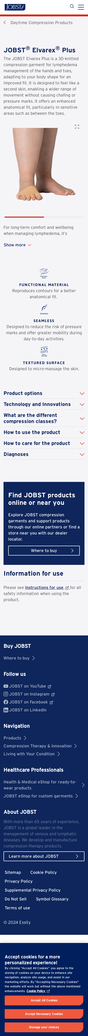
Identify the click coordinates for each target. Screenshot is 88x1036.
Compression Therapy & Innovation (40, 745)
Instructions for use (47, 587)
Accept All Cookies (44, 1000)
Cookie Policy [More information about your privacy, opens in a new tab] (38, 991)
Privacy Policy (19, 881)
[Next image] (79, 173)
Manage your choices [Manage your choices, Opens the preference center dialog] (44, 1027)
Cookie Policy (43, 872)
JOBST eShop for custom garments (41, 795)
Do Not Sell (16, 898)
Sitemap (13, 872)
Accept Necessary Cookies (44, 1014)
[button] (44, 393)
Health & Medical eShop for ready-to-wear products (44, 784)
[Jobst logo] (15, 7)
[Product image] (44, 164)
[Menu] (81, 8)
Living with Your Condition (32, 753)
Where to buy (19, 658)
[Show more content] (44, 245)
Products (15, 737)
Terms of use (17, 907)
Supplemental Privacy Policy (33, 890)
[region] (44, 989)
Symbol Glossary (52, 898)
